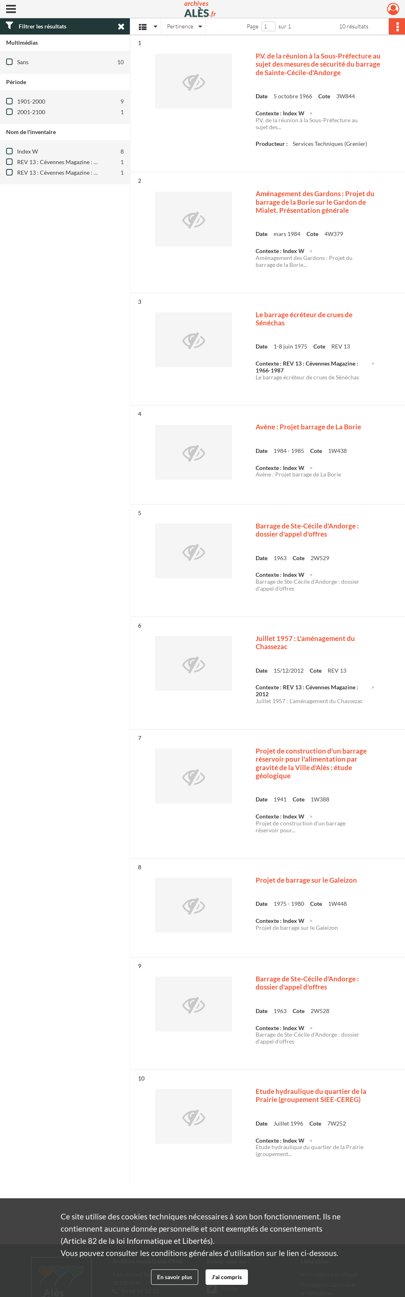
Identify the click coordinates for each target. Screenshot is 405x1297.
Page (252, 26)
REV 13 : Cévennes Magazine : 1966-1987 (69, 161)
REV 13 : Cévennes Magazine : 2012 (62, 172)
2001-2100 (31, 111)
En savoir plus (174, 1276)
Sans (22, 61)
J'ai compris (227, 1276)
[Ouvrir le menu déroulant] (11, 10)
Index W (27, 151)
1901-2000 (31, 101)
